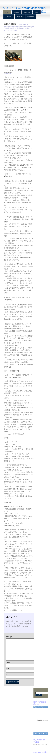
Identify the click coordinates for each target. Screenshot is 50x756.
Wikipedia (7, 72)
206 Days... (8, 16)
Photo (36, 12)
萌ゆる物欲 (10, 24)
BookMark (27, 12)
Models (27, 28)
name (8, 662)
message (9, 637)
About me (16, 12)
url (6, 674)
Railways (20, 28)
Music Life (20, 16)
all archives (30, 16)
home (7, 12)
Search (37, 691)
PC (8, 30)
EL (32, 28)
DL (5, 30)
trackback (13, 30)
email (7, 668)
